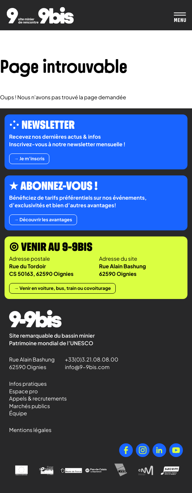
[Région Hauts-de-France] (71, 470)
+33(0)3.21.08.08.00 (88, 359)
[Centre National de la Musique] (145, 470)
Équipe (18, 413)
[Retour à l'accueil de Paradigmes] (40, 15)
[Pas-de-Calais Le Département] (95, 470)
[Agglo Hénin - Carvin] (121, 470)
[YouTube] (176, 450)
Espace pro (23, 391)
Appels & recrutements (38, 398)
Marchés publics (29, 406)
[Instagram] (143, 450)
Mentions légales (30, 430)
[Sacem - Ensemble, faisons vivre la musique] (170, 470)
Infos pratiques (28, 383)
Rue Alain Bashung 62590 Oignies (32, 363)
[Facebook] (126, 450)
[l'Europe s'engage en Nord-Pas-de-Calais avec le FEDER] (46, 470)
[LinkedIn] (159, 450)
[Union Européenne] (21, 470)
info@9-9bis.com (87, 367)
